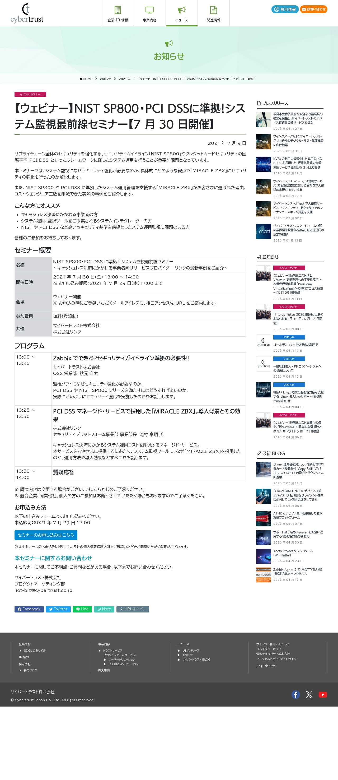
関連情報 (213, 20)
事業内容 (150, 20)
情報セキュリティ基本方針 (275, 727)
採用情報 (25, 737)
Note (104, 609)
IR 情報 (24, 730)
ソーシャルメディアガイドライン (278, 732)
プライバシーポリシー (271, 722)
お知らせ (268, 294)
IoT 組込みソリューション (125, 737)
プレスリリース (272, 102)
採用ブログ (31, 743)
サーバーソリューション (124, 732)
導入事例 (104, 743)
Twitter (58, 609)
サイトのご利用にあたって (275, 717)
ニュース (181, 20)
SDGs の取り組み (36, 723)
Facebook (29, 609)
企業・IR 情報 (117, 20)
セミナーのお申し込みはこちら (46, 535)
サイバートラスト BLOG (198, 732)
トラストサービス (114, 723)
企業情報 (25, 717)
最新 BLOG (271, 522)
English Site (267, 739)
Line (82, 609)
